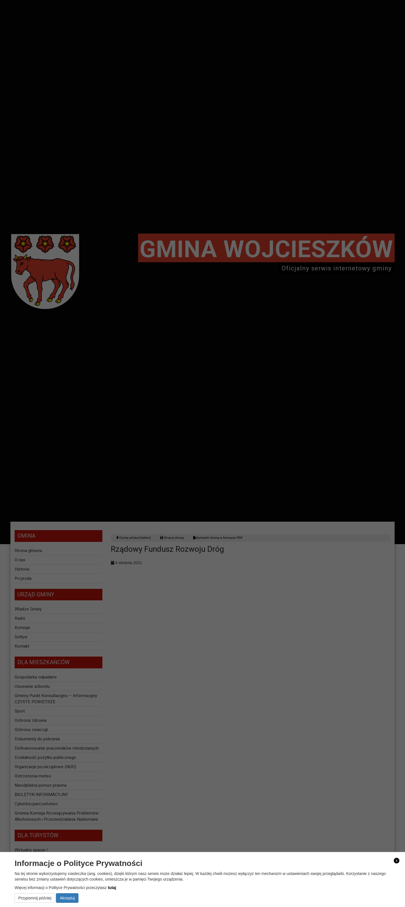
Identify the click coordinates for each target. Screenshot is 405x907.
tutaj (112, 887)
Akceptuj (67, 898)
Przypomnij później (34, 898)
